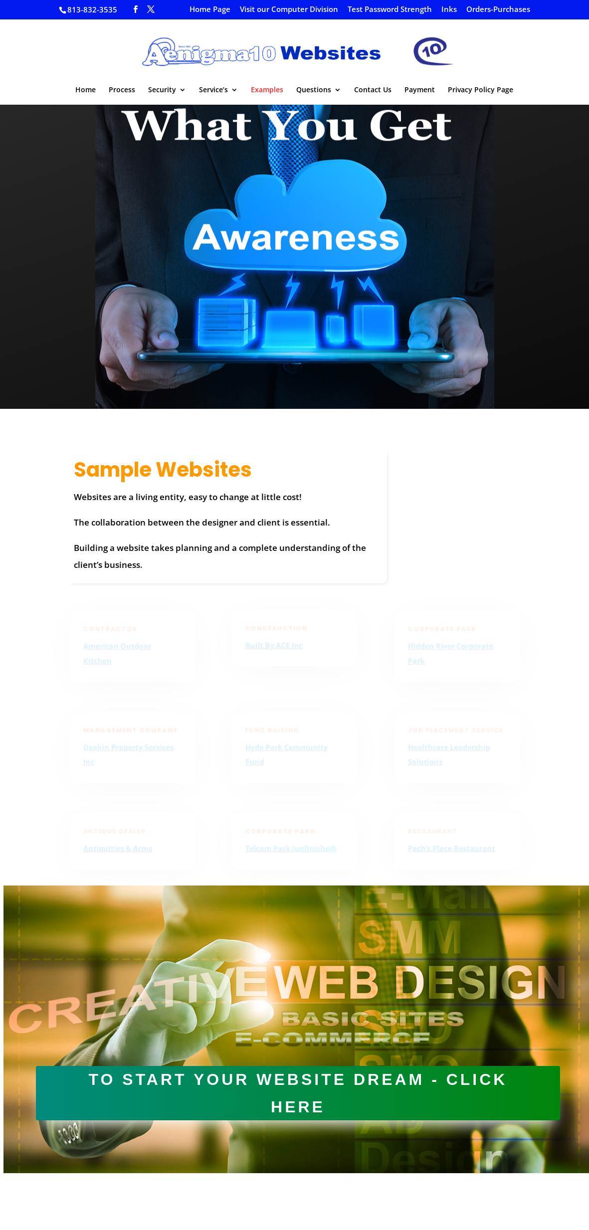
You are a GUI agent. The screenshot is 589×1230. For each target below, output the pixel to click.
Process (122, 90)
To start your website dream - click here (298, 1092)
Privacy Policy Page (480, 90)
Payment (419, 90)
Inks (449, 9)
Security (162, 90)
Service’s (213, 90)
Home (85, 90)
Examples (267, 90)
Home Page (210, 9)
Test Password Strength (390, 9)
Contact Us (373, 90)
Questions (313, 90)
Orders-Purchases (498, 9)
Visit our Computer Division (289, 9)
